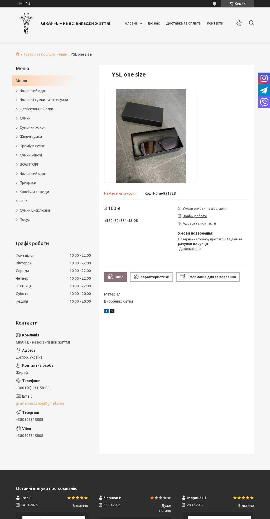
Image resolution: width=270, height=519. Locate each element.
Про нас (153, 23)
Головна (131, 23)
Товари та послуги (39, 54)
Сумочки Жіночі (33, 127)
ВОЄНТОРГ (29, 164)
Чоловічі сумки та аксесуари (44, 100)
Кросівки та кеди (34, 192)
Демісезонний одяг (37, 109)
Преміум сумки (32, 146)
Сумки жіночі (31, 155)
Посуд (25, 219)
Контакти (215, 23)
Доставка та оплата (183, 23)
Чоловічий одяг (33, 91)
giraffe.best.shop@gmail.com (40, 403)
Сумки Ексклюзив (35, 210)
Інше (63, 54)
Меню (21, 80)
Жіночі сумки (31, 137)
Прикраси (28, 182)
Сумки (25, 118)
